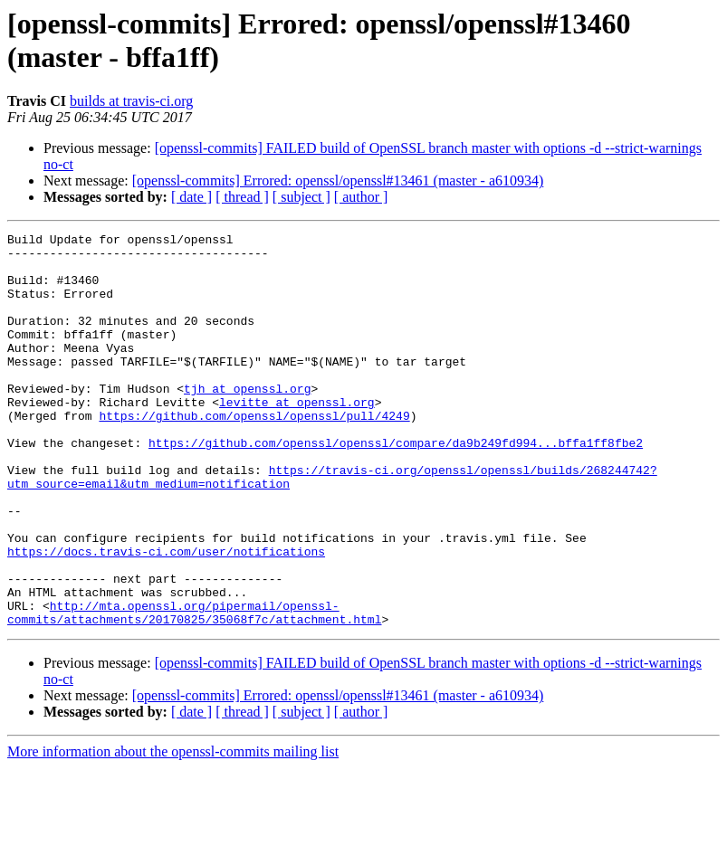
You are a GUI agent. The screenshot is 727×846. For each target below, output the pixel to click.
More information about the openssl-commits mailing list (173, 830)
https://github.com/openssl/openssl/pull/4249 (254, 453)
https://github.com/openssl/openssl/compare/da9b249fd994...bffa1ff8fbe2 (395, 486)
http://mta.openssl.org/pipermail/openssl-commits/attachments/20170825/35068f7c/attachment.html (194, 689)
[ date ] (191, 196)
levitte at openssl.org (297, 437)
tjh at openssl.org (247, 421)
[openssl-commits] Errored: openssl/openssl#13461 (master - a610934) (338, 180)
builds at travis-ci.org (131, 101)
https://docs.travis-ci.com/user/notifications (166, 616)
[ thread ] (242, 196)
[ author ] (361, 196)
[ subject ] (301, 196)
